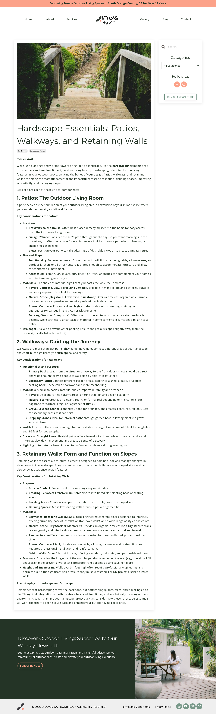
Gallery (144, 19)
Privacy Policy (162, 706)
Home (28, 19)
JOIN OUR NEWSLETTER (180, 97)
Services (72, 19)
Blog (165, 19)
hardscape (22, 151)
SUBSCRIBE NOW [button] (30, 667)
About (50, 19)
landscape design (37, 151)
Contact (186, 19)
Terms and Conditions (135, 706)
